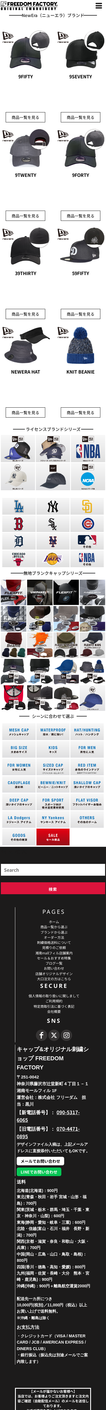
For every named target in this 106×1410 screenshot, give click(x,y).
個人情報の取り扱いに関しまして (54, 995)
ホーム (54, 921)
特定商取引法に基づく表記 (54, 1006)
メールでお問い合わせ (40, 1161)
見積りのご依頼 (54, 947)
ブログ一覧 (54, 963)
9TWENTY (25, 174)
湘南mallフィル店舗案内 (54, 952)
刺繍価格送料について (54, 942)
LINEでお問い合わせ (39, 1172)
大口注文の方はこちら (54, 978)
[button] (18, 448)
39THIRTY (25, 273)
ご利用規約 (54, 1000)
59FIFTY (80, 273)
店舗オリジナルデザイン (54, 973)
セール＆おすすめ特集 (54, 958)
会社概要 (54, 1011)
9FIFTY (25, 76)
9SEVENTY (80, 76)
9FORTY (80, 174)
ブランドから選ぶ (54, 932)
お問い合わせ (54, 968)
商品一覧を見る (25, 117)
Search (5, 862)
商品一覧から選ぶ (54, 926)
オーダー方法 (54, 937)
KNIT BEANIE (80, 371)
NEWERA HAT (25, 371)
